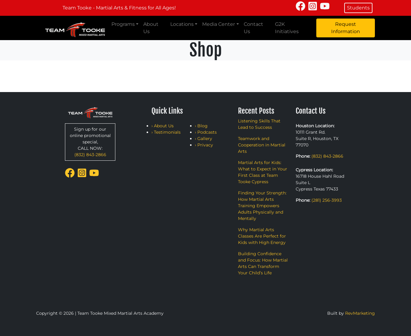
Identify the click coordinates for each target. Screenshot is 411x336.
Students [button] (358, 8)
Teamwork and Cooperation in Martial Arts (261, 145)
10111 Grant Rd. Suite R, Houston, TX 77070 (317, 138)
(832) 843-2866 (90, 154)
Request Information (345, 27)
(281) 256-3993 (326, 200)
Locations (182, 24)
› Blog (201, 126)
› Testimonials (166, 132)
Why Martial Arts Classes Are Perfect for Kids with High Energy (262, 236)
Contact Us (253, 27)
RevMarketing (360, 313)
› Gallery (203, 138)
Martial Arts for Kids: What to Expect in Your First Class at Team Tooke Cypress (262, 172)
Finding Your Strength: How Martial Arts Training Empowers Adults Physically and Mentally (262, 205)
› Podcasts (206, 132)
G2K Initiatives (287, 27)
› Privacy (204, 145)
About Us (150, 27)
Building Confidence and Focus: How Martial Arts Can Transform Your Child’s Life (263, 263)
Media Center (218, 24)
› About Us (162, 126)
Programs (123, 24)
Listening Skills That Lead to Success (259, 124)
